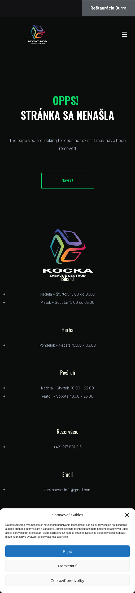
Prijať (67, 551)
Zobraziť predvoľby (67, 580)
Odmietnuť (67, 566)
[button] (127, 515)
